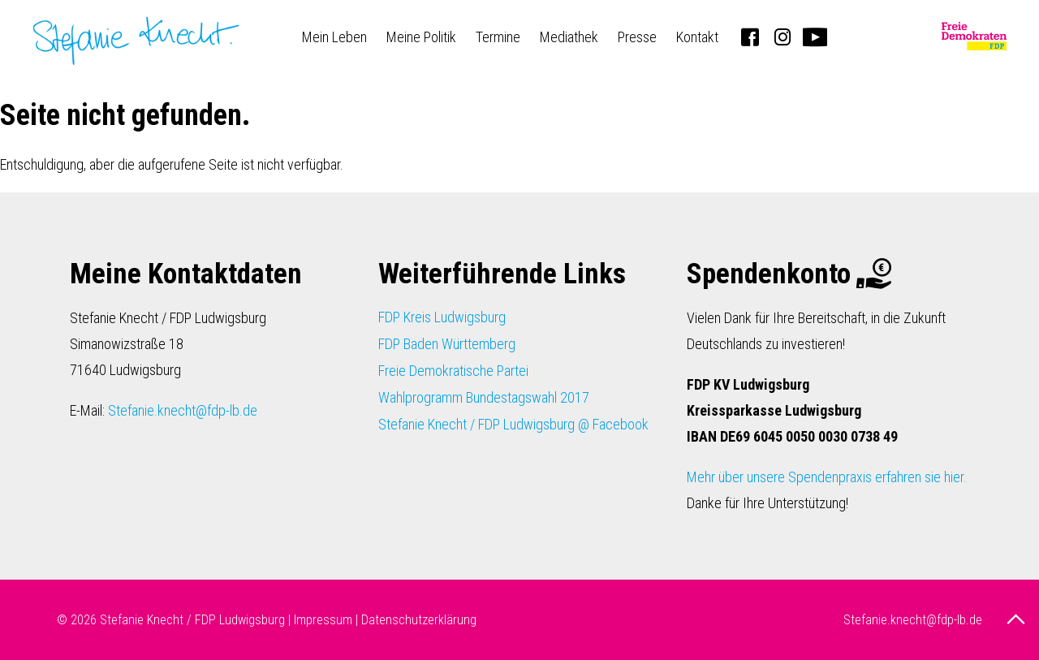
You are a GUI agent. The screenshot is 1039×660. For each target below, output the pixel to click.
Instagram (782, 36)
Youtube (815, 36)
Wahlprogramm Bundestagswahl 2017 (483, 397)
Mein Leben (334, 36)
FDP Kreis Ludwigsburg (442, 317)
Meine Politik (421, 36)
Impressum (323, 620)
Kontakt (697, 36)
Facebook (750, 36)
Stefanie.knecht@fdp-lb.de (182, 410)
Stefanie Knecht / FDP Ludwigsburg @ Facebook (513, 424)
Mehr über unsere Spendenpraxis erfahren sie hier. (827, 476)
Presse (637, 36)
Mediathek (569, 36)
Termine (498, 36)
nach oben (1018, 619)
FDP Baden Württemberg (446, 343)
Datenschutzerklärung (418, 620)
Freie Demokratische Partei (453, 370)
